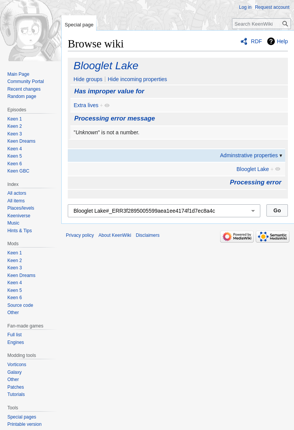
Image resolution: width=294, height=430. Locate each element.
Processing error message (114, 118)
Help (282, 41)
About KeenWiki (114, 235)
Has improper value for (109, 91)
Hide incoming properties (137, 79)
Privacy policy (80, 235)
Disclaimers (148, 235)
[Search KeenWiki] (261, 23)
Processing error (255, 182)
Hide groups (88, 79)
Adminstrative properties (249, 155)
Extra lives (86, 105)
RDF (256, 41)
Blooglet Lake (106, 66)
